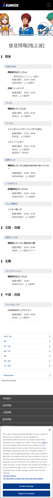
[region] (26, 462)
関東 (5, 341)
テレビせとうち (13, 304)
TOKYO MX (11, 66)
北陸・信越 (7, 346)
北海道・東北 (8, 336)
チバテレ (9, 123)
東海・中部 (7, 351)
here (44, 442)
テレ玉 (8, 103)
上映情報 (7, 412)
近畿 (5, 356)
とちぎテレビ (12, 183)
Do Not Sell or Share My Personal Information (23, 478)
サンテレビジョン (13, 271)
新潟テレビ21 (12, 237)
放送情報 (7, 405)
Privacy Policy (10, 476)
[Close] (49, 430)
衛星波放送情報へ (9, 375)
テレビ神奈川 (12, 203)
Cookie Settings (26, 486)
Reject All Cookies (26, 493)
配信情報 (7, 419)
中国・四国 (7, 361)
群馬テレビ (11, 160)
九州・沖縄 (7, 366)
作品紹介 (7, 398)
